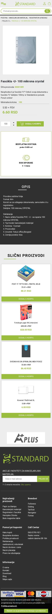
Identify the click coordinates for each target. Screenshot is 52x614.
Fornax (31, 515)
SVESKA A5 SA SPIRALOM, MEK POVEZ (26, 361)
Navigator (32, 512)
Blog (5, 576)
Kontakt (6, 570)
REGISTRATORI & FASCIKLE (38, 18)
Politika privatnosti (11, 538)
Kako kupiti (7, 532)
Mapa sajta (7, 579)
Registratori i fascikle (12, 512)
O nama (6, 567)
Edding (31, 507)
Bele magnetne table (11, 518)
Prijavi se (43, 479)
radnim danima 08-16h (37, 538)
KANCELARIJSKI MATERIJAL (18, 18)
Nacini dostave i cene (12, 547)
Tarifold (31, 510)
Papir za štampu (9, 506)
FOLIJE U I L (6, 21)
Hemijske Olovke (10, 515)
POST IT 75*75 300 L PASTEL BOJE (26, 284)
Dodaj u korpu (30, 124)
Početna (4, 18)
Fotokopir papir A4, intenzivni (26, 323)
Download (7, 573)
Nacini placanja (9, 550)
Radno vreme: (34, 535)
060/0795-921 (34, 532)
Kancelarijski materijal (12, 509)
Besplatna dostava (11, 535)
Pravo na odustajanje (11, 553)
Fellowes (32, 504)
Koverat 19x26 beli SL (26, 400)
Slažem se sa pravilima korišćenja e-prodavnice (26, 611)
